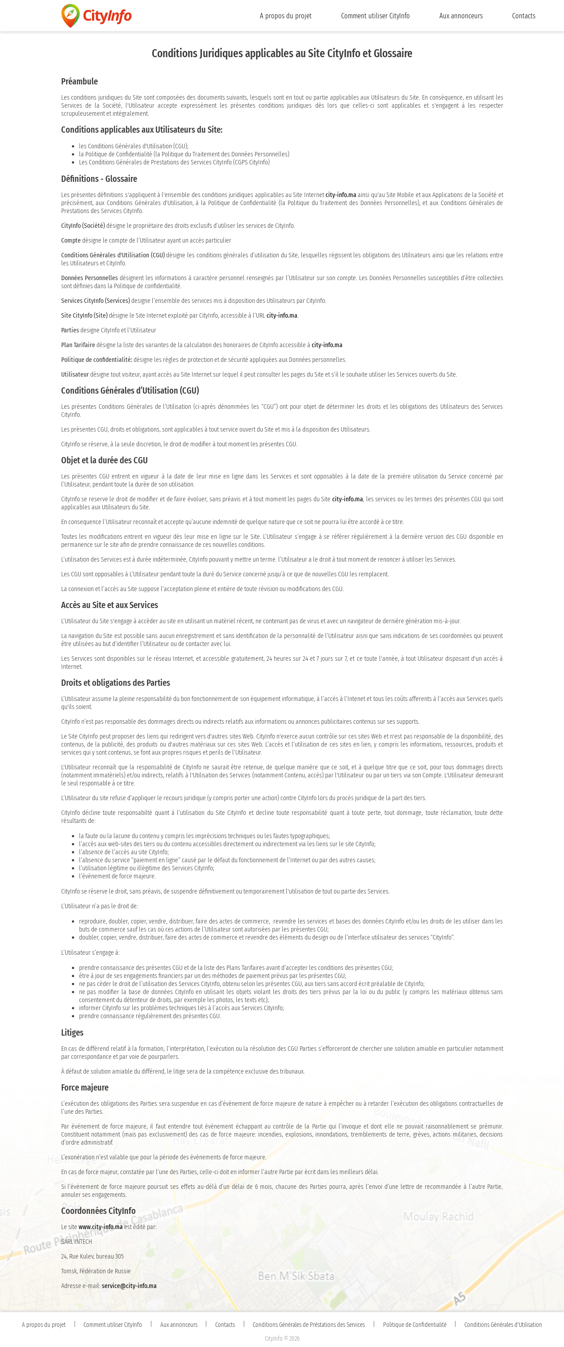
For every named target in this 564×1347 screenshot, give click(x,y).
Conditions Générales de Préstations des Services (309, 1325)
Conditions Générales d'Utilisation (503, 1325)
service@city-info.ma (129, 1286)
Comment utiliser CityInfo (375, 16)
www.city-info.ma (101, 1227)
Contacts (523, 16)
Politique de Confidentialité (415, 1325)
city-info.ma (341, 195)
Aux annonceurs (461, 16)
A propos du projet (286, 16)
